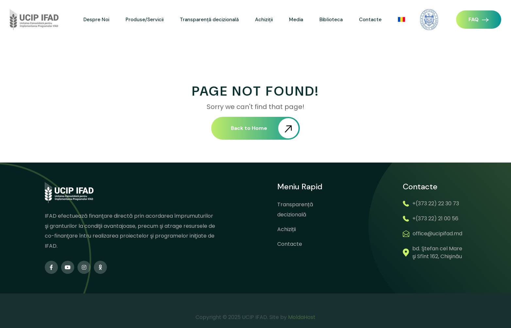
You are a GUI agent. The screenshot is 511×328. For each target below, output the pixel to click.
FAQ (478, 19)
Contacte (370, 19)
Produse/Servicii (144, 19)
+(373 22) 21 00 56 (435, 218)
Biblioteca (331, 19)
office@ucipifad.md (437, 233)
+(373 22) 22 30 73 (435, 203)
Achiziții (264, 19)
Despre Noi (96, 19)
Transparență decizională (209, 19)
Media (296, 19)
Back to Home (264, 128)
